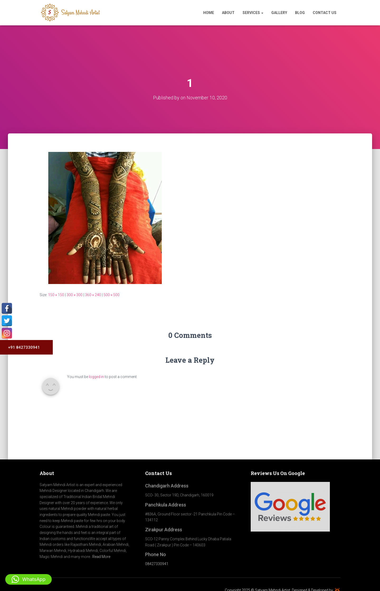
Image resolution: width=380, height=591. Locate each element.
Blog (300, 13)
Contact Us (324, 13)
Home (208, 13)
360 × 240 (93, 295)
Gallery (279, 13)
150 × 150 (56, 295)
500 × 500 (111, 295)
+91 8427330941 (22, 347)
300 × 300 (74, 295)
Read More (101, 557)
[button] (28, 579)
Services (253, 13)
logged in (96, 377)
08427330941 (156, 564)
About (228, 13)
